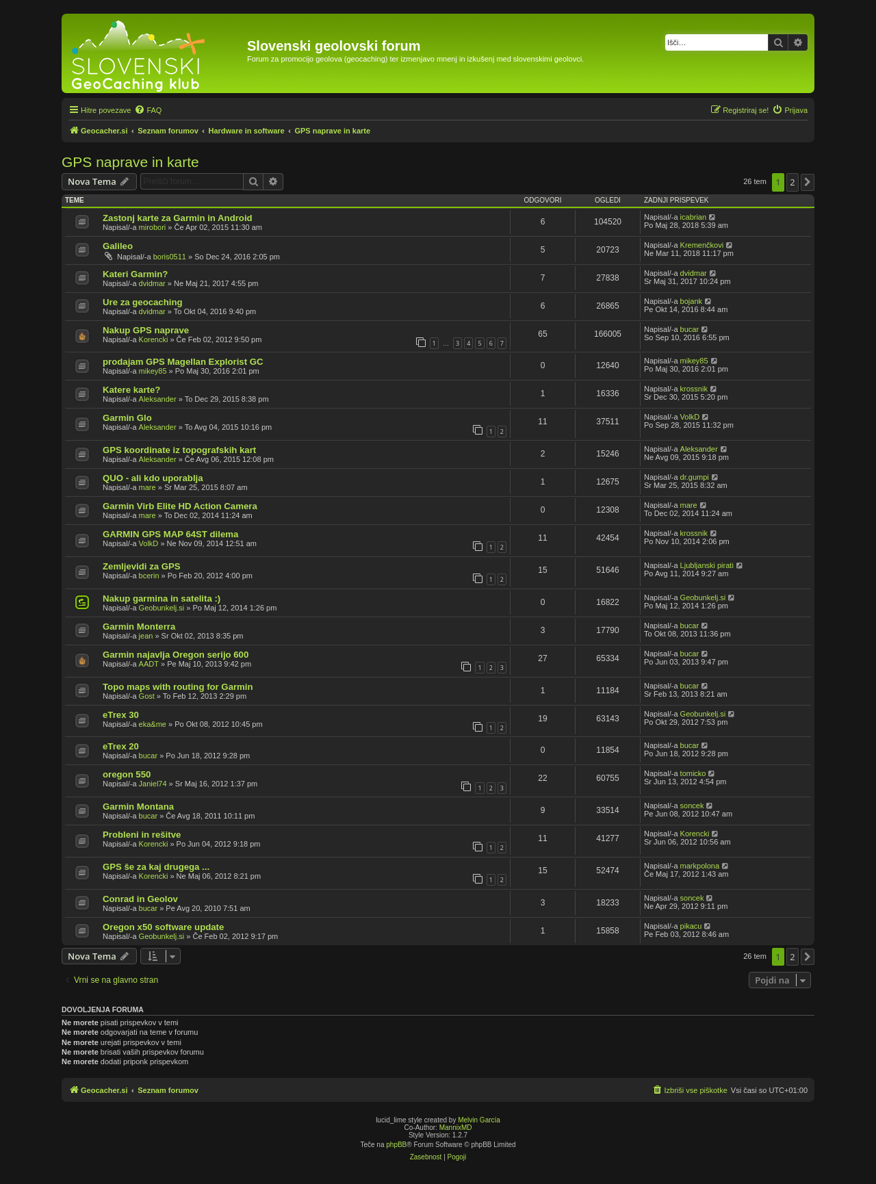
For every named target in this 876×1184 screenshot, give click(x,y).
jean (146, 636)
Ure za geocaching (143, 302)
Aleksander (158, 399)
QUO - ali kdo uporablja (153, 478)
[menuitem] (148, 110)
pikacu (691, 926)
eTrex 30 (121, 715)
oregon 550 (127, 774)
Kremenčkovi (702, 245)
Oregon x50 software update (163, 927)
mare (147, 487)
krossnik (694, 389)
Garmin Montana (138, 806)
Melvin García (479, 1120)
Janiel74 (153, 784)
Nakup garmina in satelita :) (161, 598)
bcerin (149, 575)
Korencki (153, 339)
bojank (691, 301)
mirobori (152, 227)
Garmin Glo (127, 418)
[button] (807, 182)
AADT (149, 664)
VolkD (690, 417)
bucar (689, 329)
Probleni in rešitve (142, 834)
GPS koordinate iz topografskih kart (179, 450)
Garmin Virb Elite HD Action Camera (180, 506)
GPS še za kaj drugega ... (156, 867)
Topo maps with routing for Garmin (178, 687)
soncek (692, 805)
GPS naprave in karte (130, 162)
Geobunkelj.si (162, 608)
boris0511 (169, 257)
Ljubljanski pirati (707, 565)
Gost (147, 696)
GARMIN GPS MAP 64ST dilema (170, 534)
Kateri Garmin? (135, 274)
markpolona (699, 866)
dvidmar (152, 283)
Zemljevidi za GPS (142, 566)
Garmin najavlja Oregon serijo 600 (175, 654)
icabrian (693, 217)
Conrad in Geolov (140, 899)
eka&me (152, 724)
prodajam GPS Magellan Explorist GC (183, 362)
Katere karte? (131, 390)
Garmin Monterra (139, 626)
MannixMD (455, 1127)
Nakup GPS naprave (146, 330)
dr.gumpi (694, 477)
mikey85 (153, 371)
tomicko (693, 773)
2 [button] (792, 182)
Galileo (118, 246)
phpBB (396, 1144)
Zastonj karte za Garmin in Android (178, 218)
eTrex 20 (121, 746)
